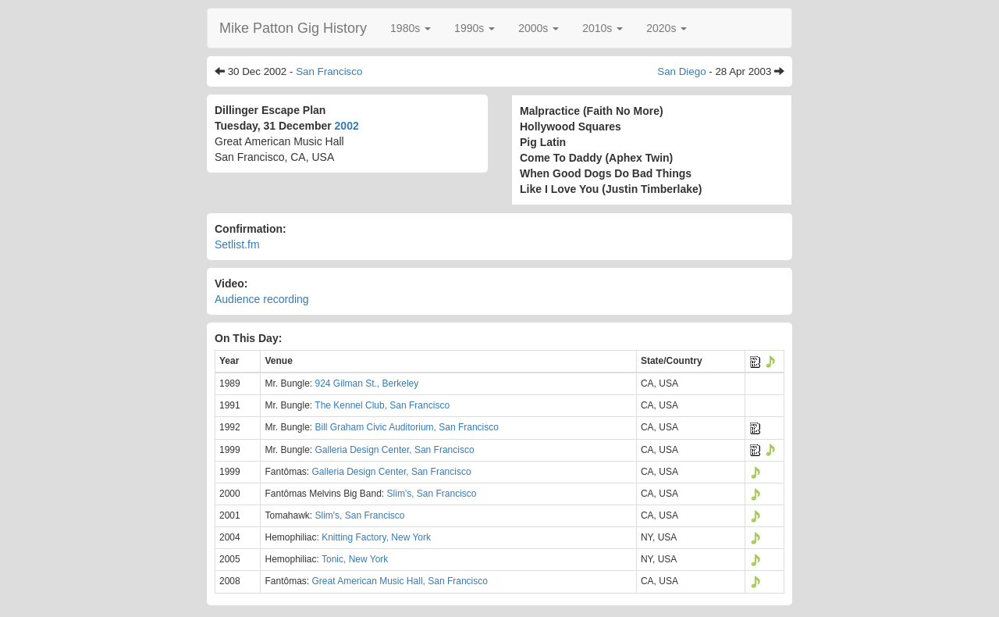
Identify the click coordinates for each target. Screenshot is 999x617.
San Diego (681, 71)
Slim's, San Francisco (432, 493)
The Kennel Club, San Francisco (382, 405)
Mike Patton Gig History (293, 28)
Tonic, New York (355, 559)
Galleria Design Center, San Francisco (395, 449)
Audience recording (262, 299)
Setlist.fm (237, 244)
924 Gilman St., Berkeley (367, 383)
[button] (411, 28)
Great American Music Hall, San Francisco (400, 581)
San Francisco (329, 71)
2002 (347, 125)
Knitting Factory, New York (376, 537)
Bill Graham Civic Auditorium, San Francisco (407, 427)
